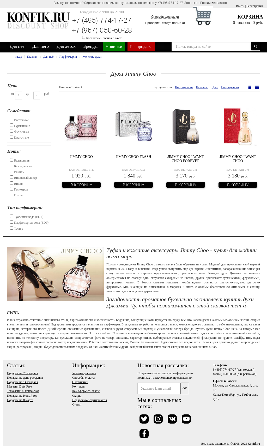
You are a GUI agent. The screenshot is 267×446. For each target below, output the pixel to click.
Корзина (250, 17)
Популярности (184, 86)
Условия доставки (84, 373)
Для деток (66, 46)
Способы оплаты (83, 377)
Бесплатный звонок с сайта (104, 38)
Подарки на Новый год (22, 395)
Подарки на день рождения (25, 377)
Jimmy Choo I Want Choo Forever (185, 159)
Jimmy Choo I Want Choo (238, 159)
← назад (16, 56)
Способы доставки (165, 16)
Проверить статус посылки (165, 23)
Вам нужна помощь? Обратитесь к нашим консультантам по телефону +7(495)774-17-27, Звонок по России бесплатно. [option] (141, 3)
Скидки (77, 395)
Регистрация (254, 6)
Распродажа (141, 46)
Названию (202, 86)
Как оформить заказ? (86, 391)
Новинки (113, 46)
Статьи (76, 404)
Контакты (78, 386)
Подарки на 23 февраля (22, 373)
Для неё (17, 46)
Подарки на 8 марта (20, 400)
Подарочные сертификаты (89, 400)
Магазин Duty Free (19, 386)
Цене (215, 86)
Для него (40, 46)
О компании (80, 382)
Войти (240, 6)
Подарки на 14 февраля (22, 382)
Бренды (90, 46)
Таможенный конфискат (23, 391)
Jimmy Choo (81, 157)
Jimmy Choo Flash (133, 157)
